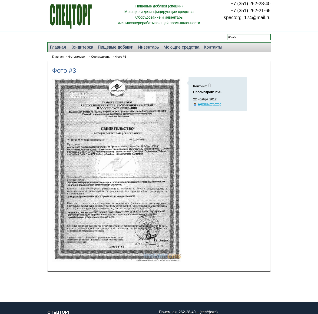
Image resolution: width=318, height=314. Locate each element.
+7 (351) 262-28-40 (251, 3)
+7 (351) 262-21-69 (251, 10)
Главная (57, 56)
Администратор (209, 104)
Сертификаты (100, 56)
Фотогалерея (77, 56)
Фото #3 (120, 56)
